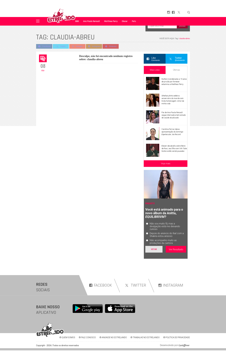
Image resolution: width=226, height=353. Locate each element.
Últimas (176, 70)
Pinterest (111, 46)
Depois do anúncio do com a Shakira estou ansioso (167, 234)
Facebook (44, 46)
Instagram (95, 46)
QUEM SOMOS (68, 337)
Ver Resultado (176, 249)
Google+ (78, 46)
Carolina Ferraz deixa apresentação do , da (172, 131)
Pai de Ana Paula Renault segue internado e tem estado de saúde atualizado (173, 115)
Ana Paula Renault (91, 21)
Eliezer (125, 21)
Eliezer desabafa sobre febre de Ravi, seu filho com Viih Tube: (174, 148)
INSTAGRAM (170, 285)
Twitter (61, 46)
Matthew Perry (111, 21)
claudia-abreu (184, 38)
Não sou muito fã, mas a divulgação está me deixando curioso (165, 226)
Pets (134, 21)
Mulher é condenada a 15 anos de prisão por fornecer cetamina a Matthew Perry (174, 81)
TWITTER (135, 285)
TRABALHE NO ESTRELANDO (146, 337)
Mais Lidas (155, 70)
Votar (154, 249)
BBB (77, 21)
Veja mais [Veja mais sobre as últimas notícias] (165, 163)
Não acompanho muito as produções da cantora (163, 241)
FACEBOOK (100, 285)
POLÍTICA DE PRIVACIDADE (178, 337)
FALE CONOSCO (88, 337)
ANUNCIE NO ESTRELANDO (114, 337)
